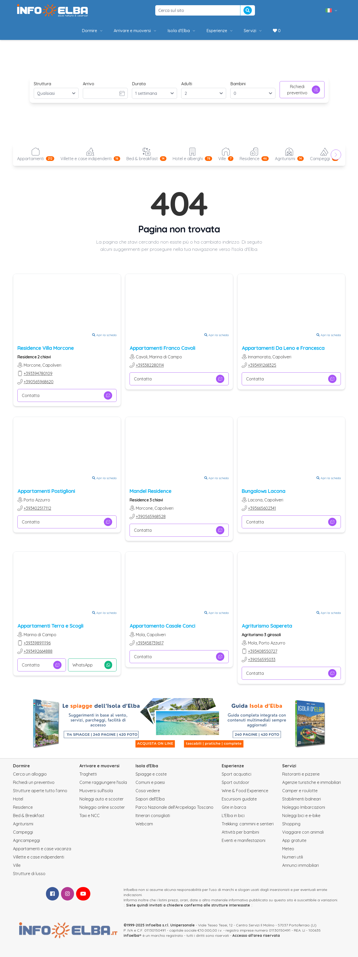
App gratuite (294, 840)
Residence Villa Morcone (45, 348)
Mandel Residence (150, 491)
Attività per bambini (240, 832)
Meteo (288, 848)
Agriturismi (23, 823)
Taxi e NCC (89, 815)
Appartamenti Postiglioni (46, 491)
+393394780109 (38, 373)
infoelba (131, 935)
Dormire (92, 30)
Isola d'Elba (181, 30)
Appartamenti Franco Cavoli (162, 348)
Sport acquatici (236, 774)
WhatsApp (92, 665)
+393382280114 (150, 365)
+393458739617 (150, 643)
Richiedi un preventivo (34, 782)
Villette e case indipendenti (38, 857)
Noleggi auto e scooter (101, 799)
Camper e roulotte (300, 790)
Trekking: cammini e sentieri (248, 823)
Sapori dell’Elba (150, 799)
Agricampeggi (26, 840)
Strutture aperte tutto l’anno (40, 790)
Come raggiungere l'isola (103, 782)
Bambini (238, 83)
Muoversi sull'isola (96, 790)
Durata (139, 83)
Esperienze (219, 30)
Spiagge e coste (151, 774)
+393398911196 (37, 643)
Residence (23, 807)
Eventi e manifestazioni (243, 840)
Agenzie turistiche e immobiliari (311, 782)
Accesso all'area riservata (256, 935)
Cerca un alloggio (30, 774)
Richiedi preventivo (303, 89)
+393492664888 (38, 651)
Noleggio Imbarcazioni (303, 807)
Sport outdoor (235, 782)
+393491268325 (262, 365)
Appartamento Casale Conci (162, 625)
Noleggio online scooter (102, 807)
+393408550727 (262, 651)
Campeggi (23, 832)
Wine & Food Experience (245, 790)
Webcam (144, 823)
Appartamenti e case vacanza (42, 848)
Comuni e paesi (150, 782)
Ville (17, 865)
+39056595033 (261, 659)
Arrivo (88, 83)
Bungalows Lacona (263, 491)
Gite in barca (234, 807)
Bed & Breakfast (28, 815)
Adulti (186, 83)
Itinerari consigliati (153, 815)
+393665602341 (262, 508)
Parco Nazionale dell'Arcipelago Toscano (174, 807)
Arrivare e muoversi (135, 30)
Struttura (42, 83)
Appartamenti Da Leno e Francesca (283, 348)
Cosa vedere (148, 790)
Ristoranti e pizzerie (301, 774)
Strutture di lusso (29, 873)
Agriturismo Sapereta (267, 625)
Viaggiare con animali (303, 832)
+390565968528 (151, 516)
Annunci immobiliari (300, 865)
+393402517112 (37, 508)
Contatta (67, 395)
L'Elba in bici (233, 815)
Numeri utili (292, 857)
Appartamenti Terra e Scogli (50, 625)
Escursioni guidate (239, 799)
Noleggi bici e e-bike (301, 815)
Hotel (18, 799)
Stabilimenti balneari (301, 799)
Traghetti (88, 774)
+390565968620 (38, 381)
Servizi (253, 30)
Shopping (291, 823)
